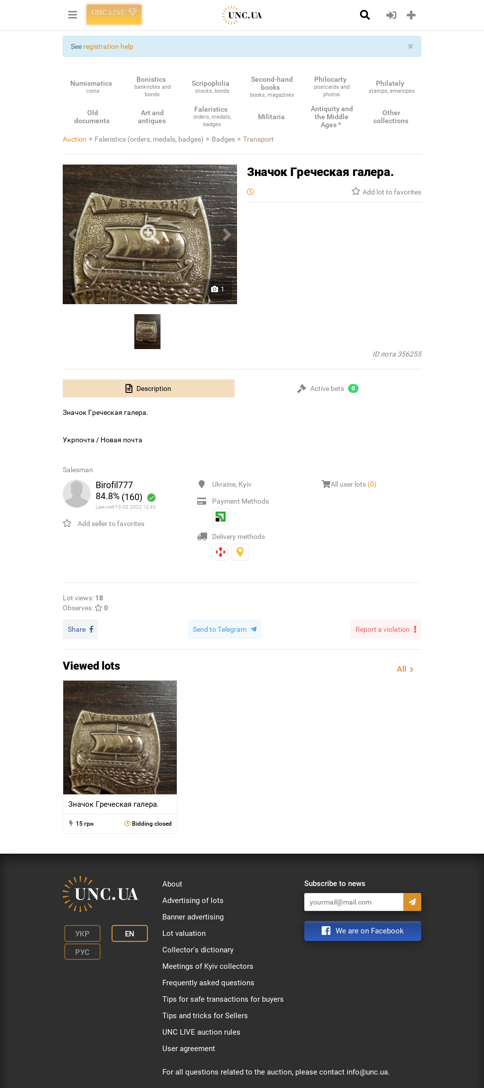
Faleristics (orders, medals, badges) (149, 139)
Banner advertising (193, 915)
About (172, 882)
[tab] (149, 388)
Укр (78, 930)
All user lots (353, 484)
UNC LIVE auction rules (201, 1030)
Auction (75, 139)
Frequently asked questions (208, 981)
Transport (258, 139)
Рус (78, 945)
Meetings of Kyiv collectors (207, 964)
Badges (223, 139)
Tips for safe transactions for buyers (223, 997)
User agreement (188, 1047)
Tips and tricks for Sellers (205, 1014)
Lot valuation (184, 931)
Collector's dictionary (198, 948)
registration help (108, 46)
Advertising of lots (193, 899)
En (119, 930)
